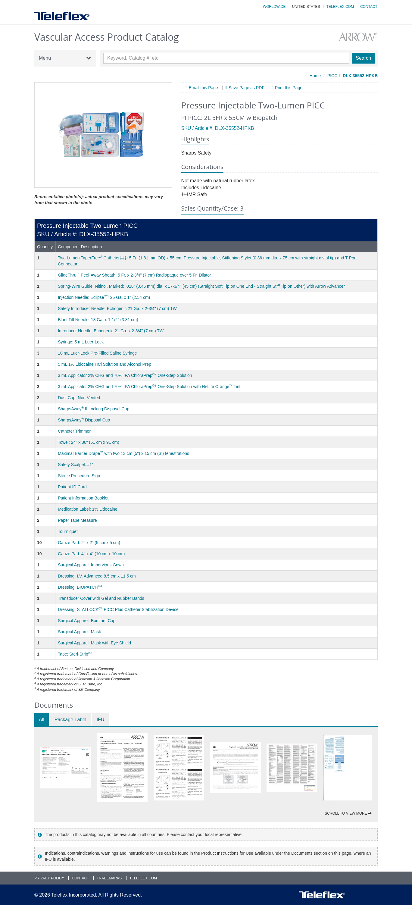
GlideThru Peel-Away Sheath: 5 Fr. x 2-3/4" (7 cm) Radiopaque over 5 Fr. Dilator (134, 275)
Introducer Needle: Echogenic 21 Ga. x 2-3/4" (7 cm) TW (111, 330)
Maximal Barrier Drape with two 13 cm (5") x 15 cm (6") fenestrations (123, 453)
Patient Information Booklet (83, 498)
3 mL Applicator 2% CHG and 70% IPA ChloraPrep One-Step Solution (125, 375)
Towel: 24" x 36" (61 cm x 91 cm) (88, 442)
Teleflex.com (340, 6)
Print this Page (288, 88)
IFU (101, 719)
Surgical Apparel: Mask (79, 631)
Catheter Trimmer (74, 431)
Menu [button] (65, 58)
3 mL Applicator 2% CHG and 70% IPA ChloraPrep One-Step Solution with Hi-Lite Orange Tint (149, 386)
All (41, 719)
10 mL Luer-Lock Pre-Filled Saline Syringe (97, 353)
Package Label (70, 719)
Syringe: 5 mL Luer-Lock (81, 342)
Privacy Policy (49, 878)
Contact (368, 6)
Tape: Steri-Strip (75, 654)
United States (306, 6)
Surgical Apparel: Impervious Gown (91, 564)
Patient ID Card (72, 486)
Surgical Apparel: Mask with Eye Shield (94, 642)
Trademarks (109, 878)
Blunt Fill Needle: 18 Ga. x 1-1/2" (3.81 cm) (98, 319)
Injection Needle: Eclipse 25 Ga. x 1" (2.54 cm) (104, 297)
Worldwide (274, 6)
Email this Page (203, 88)
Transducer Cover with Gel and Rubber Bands (101, 598)
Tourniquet (67, 531)
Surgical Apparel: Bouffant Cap (86, 620)
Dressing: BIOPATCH (80, 587)
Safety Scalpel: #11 (76, 464)
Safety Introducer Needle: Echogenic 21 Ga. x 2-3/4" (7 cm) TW (117, 308)
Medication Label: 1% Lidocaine (87, 509)
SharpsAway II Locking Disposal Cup (93, 408)
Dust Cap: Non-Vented (79, 397)
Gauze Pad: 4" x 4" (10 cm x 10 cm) (91, 553)
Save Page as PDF (246, 88)
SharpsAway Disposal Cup (84, 420)
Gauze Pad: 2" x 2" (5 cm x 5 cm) (89, 542)
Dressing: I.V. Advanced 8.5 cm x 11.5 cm (97, 576)
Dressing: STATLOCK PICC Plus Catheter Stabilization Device (118, 609)
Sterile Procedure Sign (79, 475)
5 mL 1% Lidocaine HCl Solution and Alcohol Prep (104, 364)
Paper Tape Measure (77, 520)
